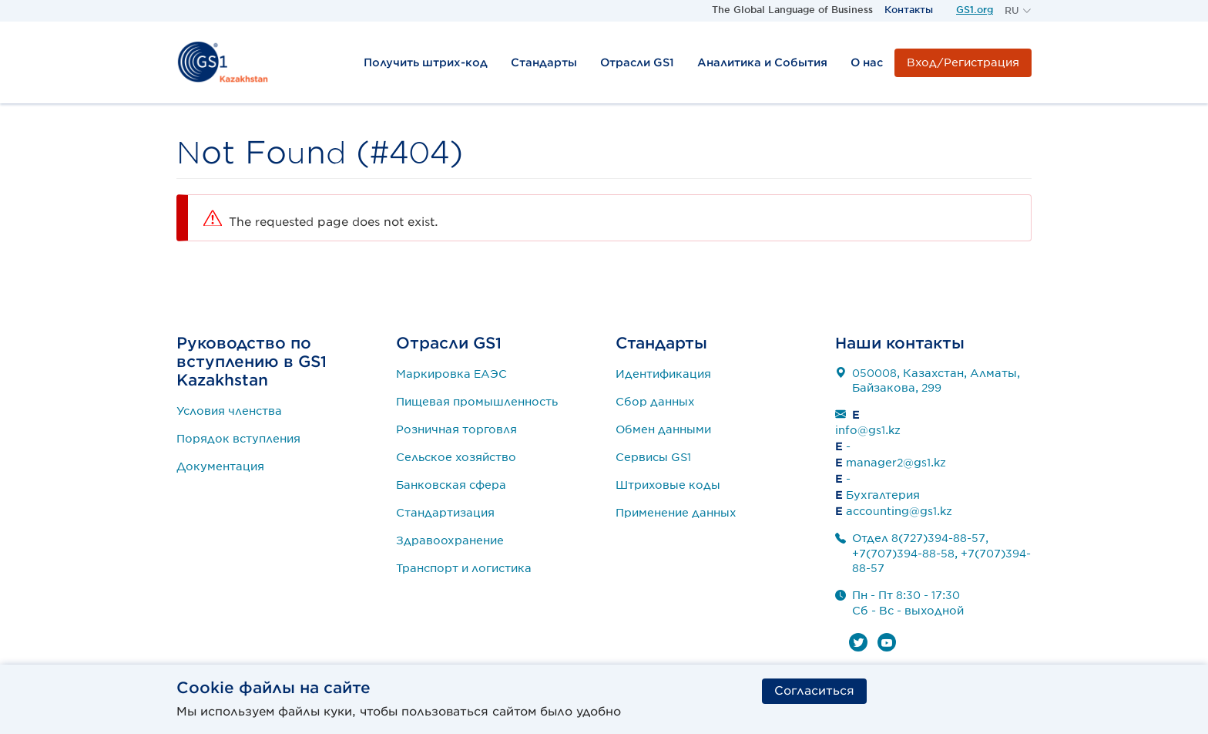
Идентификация (663, 374)
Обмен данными (663, 429)
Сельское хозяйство (456, 457)
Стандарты (544, 62)
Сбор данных (655, 402)
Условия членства (229, 411)
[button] (1018, 11)
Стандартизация (445, 513)
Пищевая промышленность (477, 402)
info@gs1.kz (868, 430)
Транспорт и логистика (464, 568)
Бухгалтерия (883, 495)
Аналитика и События (762, 62)
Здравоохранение (450, 540)
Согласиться (814, 691)
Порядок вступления (238, 439)
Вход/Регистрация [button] (963, 62)
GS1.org (974, 9)
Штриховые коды (668, 485)
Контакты (908, 9)
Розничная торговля (456, 429)
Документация (220, 466)
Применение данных (676, 513)
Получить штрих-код (426, 62)
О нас (867, 62)
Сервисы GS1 (653, 457)
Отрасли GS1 (637, 62)
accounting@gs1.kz (899, 511)
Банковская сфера (451, 485)
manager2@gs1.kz (896, 462)
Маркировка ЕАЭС (451, 374)
